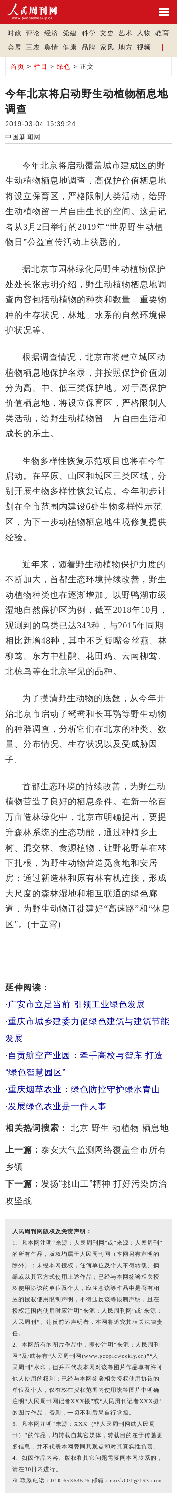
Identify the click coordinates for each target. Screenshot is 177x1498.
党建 (70, 33)
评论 (33, 33)
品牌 (89, 47)
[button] (162, 47)
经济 (51, 33)
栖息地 (155, 1128)
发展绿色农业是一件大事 (57, 1106)
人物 (144, 33)
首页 (17, 66)
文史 (107, 33)
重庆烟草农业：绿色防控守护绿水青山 (84, 1089)
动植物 (125, 1128)
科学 (89, 33)
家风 (107, 47)
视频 (144, 47)
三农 (33, 47)
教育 (162, 33)
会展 (15, 47)
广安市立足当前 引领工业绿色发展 (76, 1004)
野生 (101, 1128)
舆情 (51, 47)
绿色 (64, 66)
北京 (80, 1128)
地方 (125, 47)
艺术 (125, 33)
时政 (15, 33)
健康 (70, 47)
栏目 (41, 66)
